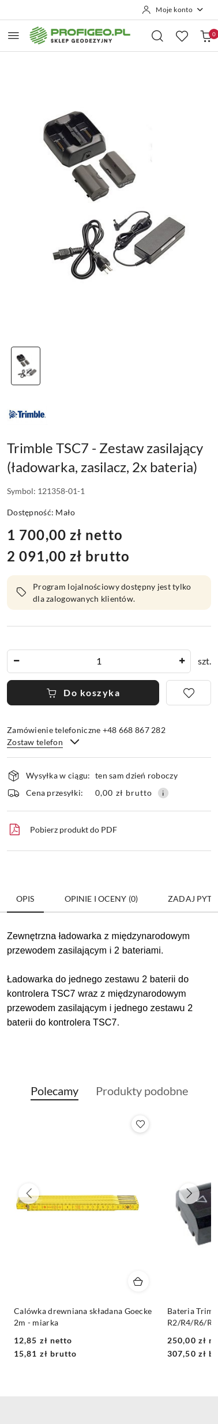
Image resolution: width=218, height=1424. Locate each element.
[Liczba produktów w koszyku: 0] (206, 36)
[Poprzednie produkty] (28, 1193)
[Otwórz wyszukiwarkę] (157, 36)
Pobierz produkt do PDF (62, 830)
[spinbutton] (99, 661)
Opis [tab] (25, 898)
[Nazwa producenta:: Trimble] (27, 414)
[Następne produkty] (189, 1193)
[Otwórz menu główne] (13, 35)
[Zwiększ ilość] (181, 661)
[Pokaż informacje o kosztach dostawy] (163, 793)
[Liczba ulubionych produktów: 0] (181, 36)
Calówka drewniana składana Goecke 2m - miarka (83, 1316)
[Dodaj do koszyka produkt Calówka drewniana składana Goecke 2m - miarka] (138, 1281)
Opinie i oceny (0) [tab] (101, 898)
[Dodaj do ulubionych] (188, 692)
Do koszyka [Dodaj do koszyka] (83, 692)
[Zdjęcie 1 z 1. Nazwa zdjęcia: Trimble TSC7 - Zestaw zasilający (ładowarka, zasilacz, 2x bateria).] (25, 366)
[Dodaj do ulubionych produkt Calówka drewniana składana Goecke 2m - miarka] (140, 1124)
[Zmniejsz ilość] (16, 661)
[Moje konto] (173, 10)
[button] (54, 1097)
